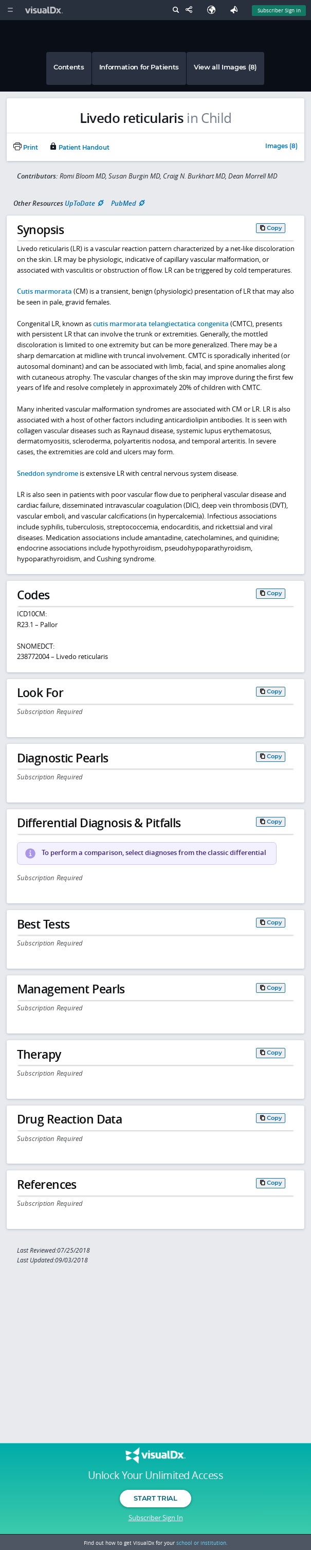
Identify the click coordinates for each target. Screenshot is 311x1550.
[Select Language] (214, 10)
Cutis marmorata (44, 291)
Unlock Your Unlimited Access (155, 1475)
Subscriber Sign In (156, 1517)
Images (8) (281, 147)
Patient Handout (79, 147)
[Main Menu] (10, 10)
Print (25, 147)
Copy (274, 227)
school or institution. (202, 1542)
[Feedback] (236, 10)
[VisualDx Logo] (45, 10)
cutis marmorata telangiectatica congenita (161, 323)
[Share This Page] (191, 10)
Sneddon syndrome (47, 473)
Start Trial (155, 1498)
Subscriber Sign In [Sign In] (279, 10)
